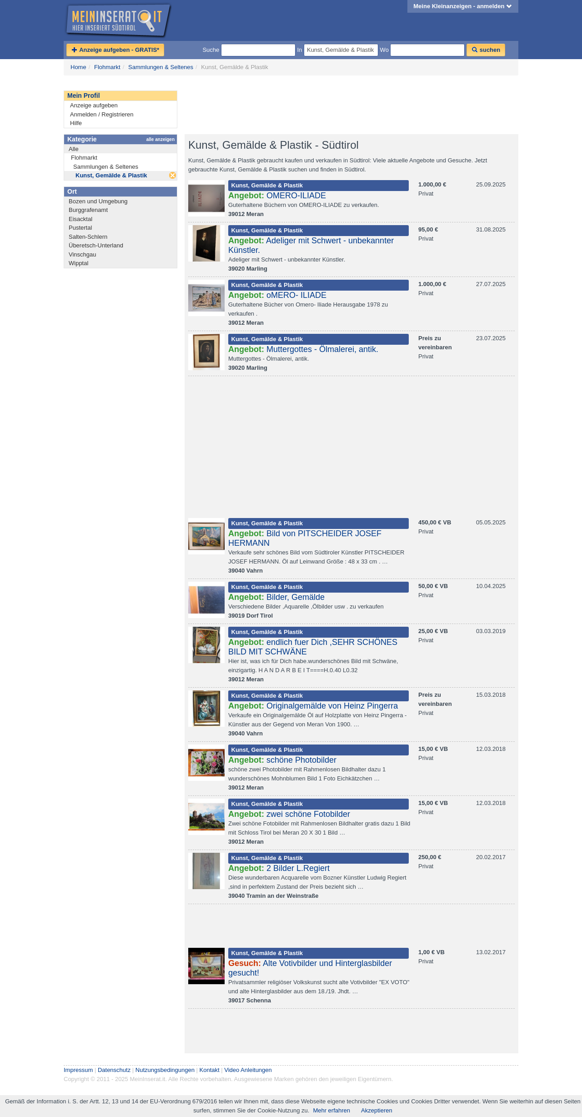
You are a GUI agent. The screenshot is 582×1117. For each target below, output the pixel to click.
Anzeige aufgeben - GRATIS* (115, 49)
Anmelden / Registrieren (101, 114)
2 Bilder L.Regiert (298, 868)
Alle (74, 149)
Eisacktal (80, 219)
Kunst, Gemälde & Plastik (111, 175)
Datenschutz (114, 1070)
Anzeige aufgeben (94, 105)
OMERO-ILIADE (296, 195)
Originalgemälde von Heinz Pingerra (332, 705)
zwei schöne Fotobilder (308, 814)
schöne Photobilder (301, 760)
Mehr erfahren (331, 1110)
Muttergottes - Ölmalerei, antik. (322, 349)
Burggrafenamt (88, 209)
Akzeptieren (376, 1110)
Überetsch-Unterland (96, 245)
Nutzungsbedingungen (165, 1070)
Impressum (78, 1070)
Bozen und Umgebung (98, 201)
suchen (486, 49)
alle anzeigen (160, 139)
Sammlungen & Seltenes (160, 67)
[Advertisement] (350, 105)
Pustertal (80, 227)
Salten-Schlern (88, 236)
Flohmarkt (107, 67)
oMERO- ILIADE (296, 295)
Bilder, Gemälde (295, 597)
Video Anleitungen (248, 1070)
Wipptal (78, 263)
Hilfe (76, 123)
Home (78, 67)
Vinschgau (82, 254)
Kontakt (210, 1070)
